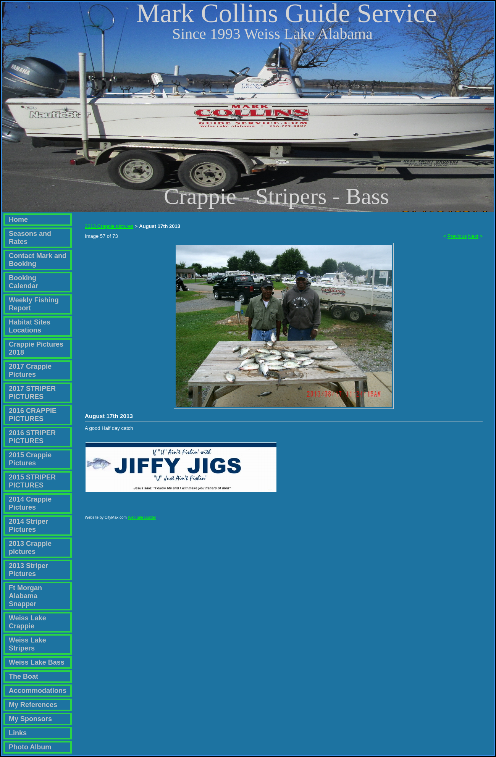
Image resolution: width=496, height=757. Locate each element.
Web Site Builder (142, 521)
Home (18, 219)
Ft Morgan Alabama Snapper (25, 596)
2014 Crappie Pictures (30, 503)
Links (18, 733)
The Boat (23, 676)
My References (33, 705)
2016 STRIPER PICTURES (32, 437)
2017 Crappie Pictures (30, 370)
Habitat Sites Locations (29, 326)
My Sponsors (30, 719)
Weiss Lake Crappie (27, 622)
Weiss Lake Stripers (27, 644)
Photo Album (30, 747)
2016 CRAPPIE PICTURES (33, 415)
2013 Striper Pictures (28, 570)
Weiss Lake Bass (37, 662)
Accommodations (37, 690)
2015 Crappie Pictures (30, 459)
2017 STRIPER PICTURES (32, 392)
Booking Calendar (23, 282)
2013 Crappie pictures (30, 547)
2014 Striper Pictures (28, 525)
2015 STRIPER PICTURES (32, 481)
